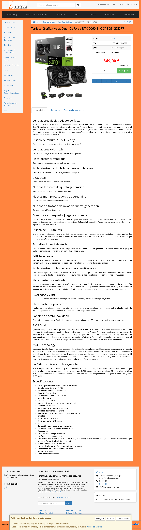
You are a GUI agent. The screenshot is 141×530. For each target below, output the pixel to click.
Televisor (7, 45)
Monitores (129, 14)
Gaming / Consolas (11, 65)
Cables (6, 70)
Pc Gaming (12, 14)
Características (39, 110)
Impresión (110, 14)
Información (55, 110)
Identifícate (103, 4)
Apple (6, 110)
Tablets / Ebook (10, 80)
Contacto (118, 4)
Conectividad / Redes (9, 58)
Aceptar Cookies (123, 519)
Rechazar (110, 519)
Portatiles (61, 14)
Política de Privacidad (55, 492)
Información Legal (73, 510)
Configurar (100, 519)
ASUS (113, 38)
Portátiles (8, 32)
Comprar (124, 70)
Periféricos (8, 75)
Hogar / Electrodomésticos (11, 91)
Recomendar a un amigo (74, 110)
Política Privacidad (45, 513)
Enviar (68, 503)
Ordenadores (9, 22)
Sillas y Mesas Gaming (36, 14)
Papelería (7, 98)
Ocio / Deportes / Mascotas (11, 104)
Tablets (92, 14)
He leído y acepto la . (56, 497)
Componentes (9, 27)
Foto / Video (9, 85)
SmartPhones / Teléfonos (10, 38)
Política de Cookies (94, 527)
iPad (77, 14)
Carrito (132, 4)
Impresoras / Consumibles (9, 51)
